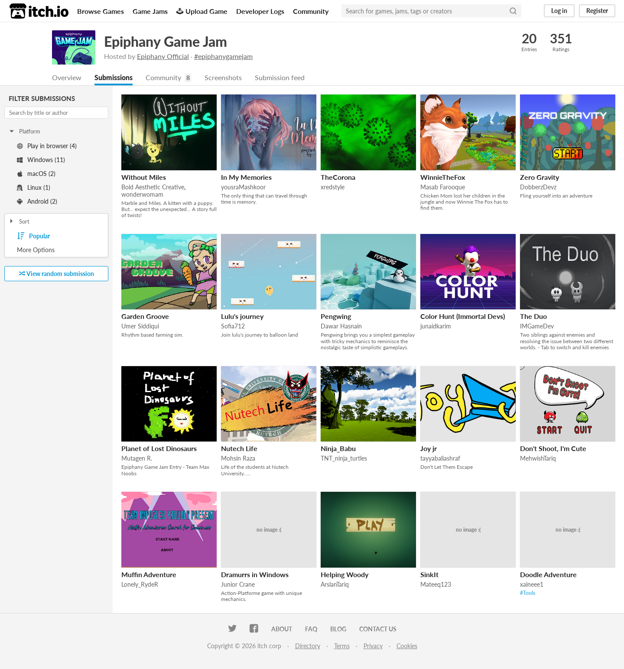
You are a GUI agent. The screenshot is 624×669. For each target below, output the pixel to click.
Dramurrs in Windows (255, 575)
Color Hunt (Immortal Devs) (462, 316)
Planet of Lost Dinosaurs (159, 449)
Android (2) (37, 201)
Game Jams (150, 11)
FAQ (311, 629)
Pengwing (336, 316)
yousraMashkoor (243, 187)
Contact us (377, 629)
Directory (307, 646)
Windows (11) (41, 160)
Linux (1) (33, 188)
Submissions (113, 78)
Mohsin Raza (238, 458)
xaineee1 (531, 584)
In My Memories (246, 177)
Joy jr (428, 449)
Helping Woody (344, 575)
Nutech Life (239, 449)
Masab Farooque (442, 187)
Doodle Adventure (548, 575)
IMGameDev (537, 326)
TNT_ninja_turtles (344, 458)
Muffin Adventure (148, 575)
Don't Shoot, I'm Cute (553, 449)
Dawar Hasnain (341, 326)
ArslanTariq (335, 584)
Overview (66, 78)
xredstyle (332, 187)
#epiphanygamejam (223, 56)
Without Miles (143, 177)
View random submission (56, 274)
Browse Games (100, 11)
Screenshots (223, 78)
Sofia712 (233, 326)
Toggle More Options (56, 250)
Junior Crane (238, 584)
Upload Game (202, 11)
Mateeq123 (435, 584)
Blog (338, 629)
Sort (18, 221)
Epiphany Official (163, 56)
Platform (24, 131)
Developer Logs (260, 11)
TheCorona (338, 177)
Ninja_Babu (338, 449)
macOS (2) (36, 174)
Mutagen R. (136, 458)
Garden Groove (145, 316)
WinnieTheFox (442, 177)
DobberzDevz (538, 187)
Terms (342, 646)
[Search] (513, 10)
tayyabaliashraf (440, 458)
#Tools (527, 593)
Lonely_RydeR (139, 584)
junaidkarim (435, 326)
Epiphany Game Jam (165, 41)
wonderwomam (142, 194)
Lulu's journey (242, 316)
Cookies (406, 646)
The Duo (533, 316)
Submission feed (280, 78)
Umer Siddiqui (140, 326)
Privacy (373, 646)
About (281, 629)
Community (310, 11)
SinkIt (429, 575)
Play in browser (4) (47, 146)
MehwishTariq (538, 458)
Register (597, 10)
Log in (559, 10)
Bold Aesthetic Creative (152, 187)
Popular (33, 236)
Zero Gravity (539, 177)
